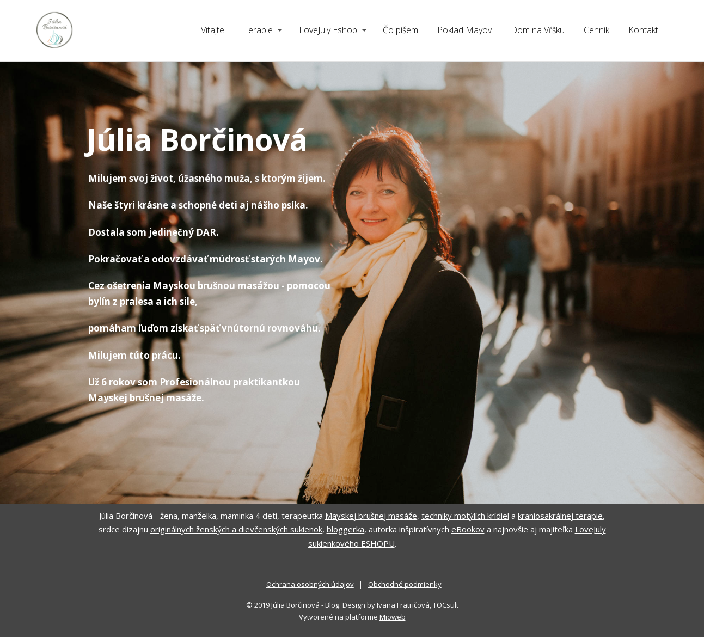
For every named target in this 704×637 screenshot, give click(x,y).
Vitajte (212, 30)
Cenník (596, 30)
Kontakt (643, 30)
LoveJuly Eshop (328, 30)
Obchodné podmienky (405, 584)
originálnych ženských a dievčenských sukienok (236, 529)
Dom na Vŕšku (538, 30)
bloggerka (345, 529)
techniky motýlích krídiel (465, 515)
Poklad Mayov (464, 30)
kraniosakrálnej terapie (560, 515)
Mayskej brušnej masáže (371, 515)
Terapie (258, 30)
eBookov (468, 529)
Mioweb (392, 617)
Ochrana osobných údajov (310, 584)
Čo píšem (400, 30)
